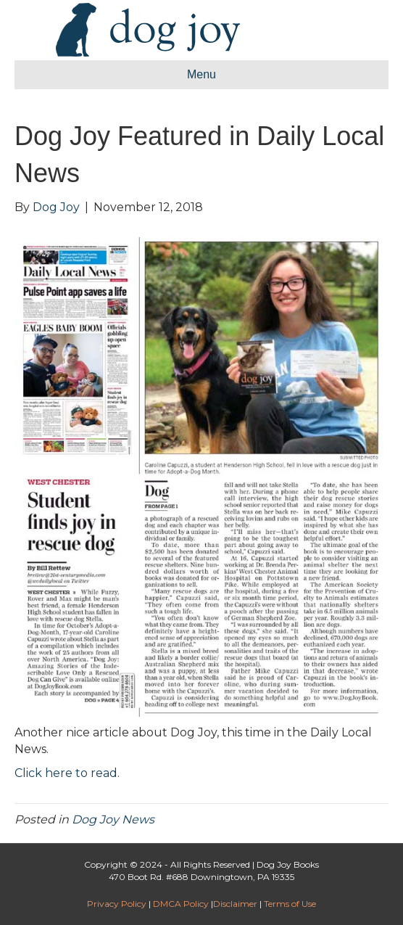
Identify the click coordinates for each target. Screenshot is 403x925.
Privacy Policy (116, 903)
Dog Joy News (113, 819)
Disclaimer (235, 903)
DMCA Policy (181, 903)
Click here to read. (67, 773)
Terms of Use (290, 903)
